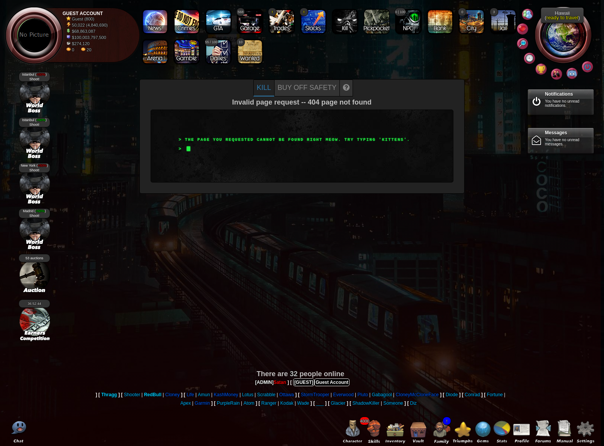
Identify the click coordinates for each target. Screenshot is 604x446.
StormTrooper (315, 394)
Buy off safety (307, 87)
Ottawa (286, 394)
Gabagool (382, 394)
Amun (204, 394)
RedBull (152, 394)
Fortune (495, 394)
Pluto (363, 394)
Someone (393, 403)
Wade (303, 403)
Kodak (287, 403)
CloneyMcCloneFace (417, 394)
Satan (279, 382)
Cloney (172, 394)
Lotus (247, 394)
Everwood (343, 394)
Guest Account (332, 382)
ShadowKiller (366, 403)
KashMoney (226, 394)
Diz (413, 403)
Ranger (269, 403)
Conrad (472, 394)
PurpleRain (228, 403)
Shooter (132, 394)
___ (320, 403)
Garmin (202, 403)
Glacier (338, 403)
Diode (452, 394)
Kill (264, 87)
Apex (185, 403)
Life (190, 394)
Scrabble (266, 394)
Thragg (109, 394)
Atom (249, 403)
